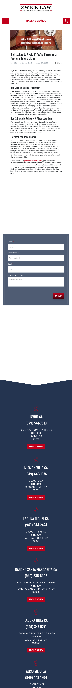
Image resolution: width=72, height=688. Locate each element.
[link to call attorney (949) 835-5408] (36, 578)
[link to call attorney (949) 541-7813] (36, 425)
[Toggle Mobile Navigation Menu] (5, 21)
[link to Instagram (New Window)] (32, 324)
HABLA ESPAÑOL (36, 20)
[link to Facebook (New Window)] (25, 324)
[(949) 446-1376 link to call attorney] (66, 21)
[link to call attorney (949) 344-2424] (36, 527)
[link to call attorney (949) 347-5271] (36, 629)
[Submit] (58, 296)
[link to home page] (36, 10)
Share (58, 63)
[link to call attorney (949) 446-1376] (36, 224)
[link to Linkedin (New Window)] (45, 324)
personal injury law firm (33, 161)
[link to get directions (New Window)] (36, 419)
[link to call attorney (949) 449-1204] (36, 679)
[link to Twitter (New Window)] (38, 324)
